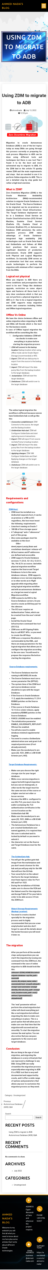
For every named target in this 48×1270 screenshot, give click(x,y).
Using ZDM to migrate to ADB (20, 1134)
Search (8, 1116)
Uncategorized (19, 1098)
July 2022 (18, 1173)
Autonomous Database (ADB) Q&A (23, 1138)
